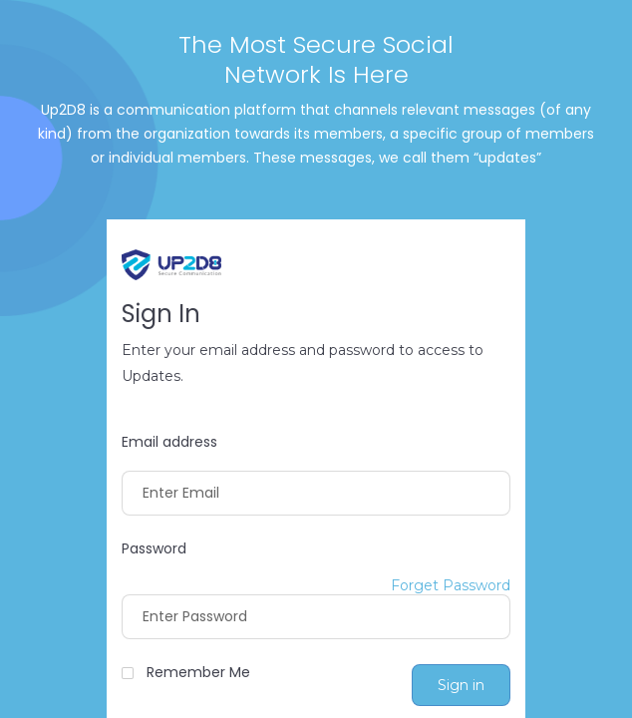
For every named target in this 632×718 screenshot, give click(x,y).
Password (154, 548)
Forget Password (450, 585)
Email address (169, 442)
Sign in (461, 685)
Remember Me (198, 672)
